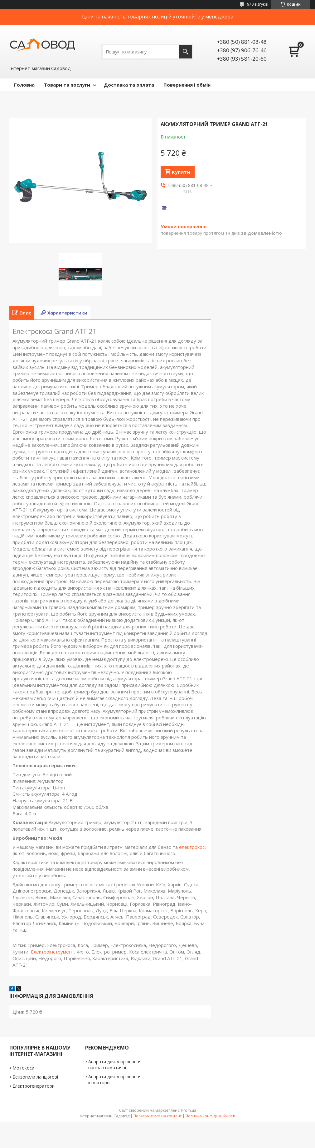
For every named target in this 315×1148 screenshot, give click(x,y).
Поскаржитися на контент (157, 1116)
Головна (24, 85)
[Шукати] (185, 51)
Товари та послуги (67, 85)
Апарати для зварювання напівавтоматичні (115, 1064)
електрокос (192, 847)
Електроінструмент (52, 952)
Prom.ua (188, 1110)
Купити (181, 172)
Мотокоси (23, 1068)
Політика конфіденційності (210, 1116)
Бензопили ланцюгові (35, 1077)
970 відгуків (257, 4)
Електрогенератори (33, 1086)
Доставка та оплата (129, 85)
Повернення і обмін (187, 85)
